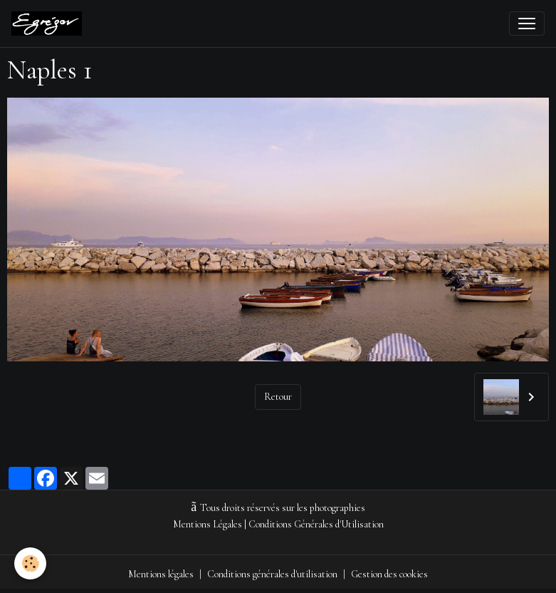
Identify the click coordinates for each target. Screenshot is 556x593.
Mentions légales (161, 574)
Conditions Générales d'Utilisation (316, 524)
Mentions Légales (207, 524)
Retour (278, 397)
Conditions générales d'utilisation (272, 574)
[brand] (49, 23)
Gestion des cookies (389, 574)
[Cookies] (30, 563)
